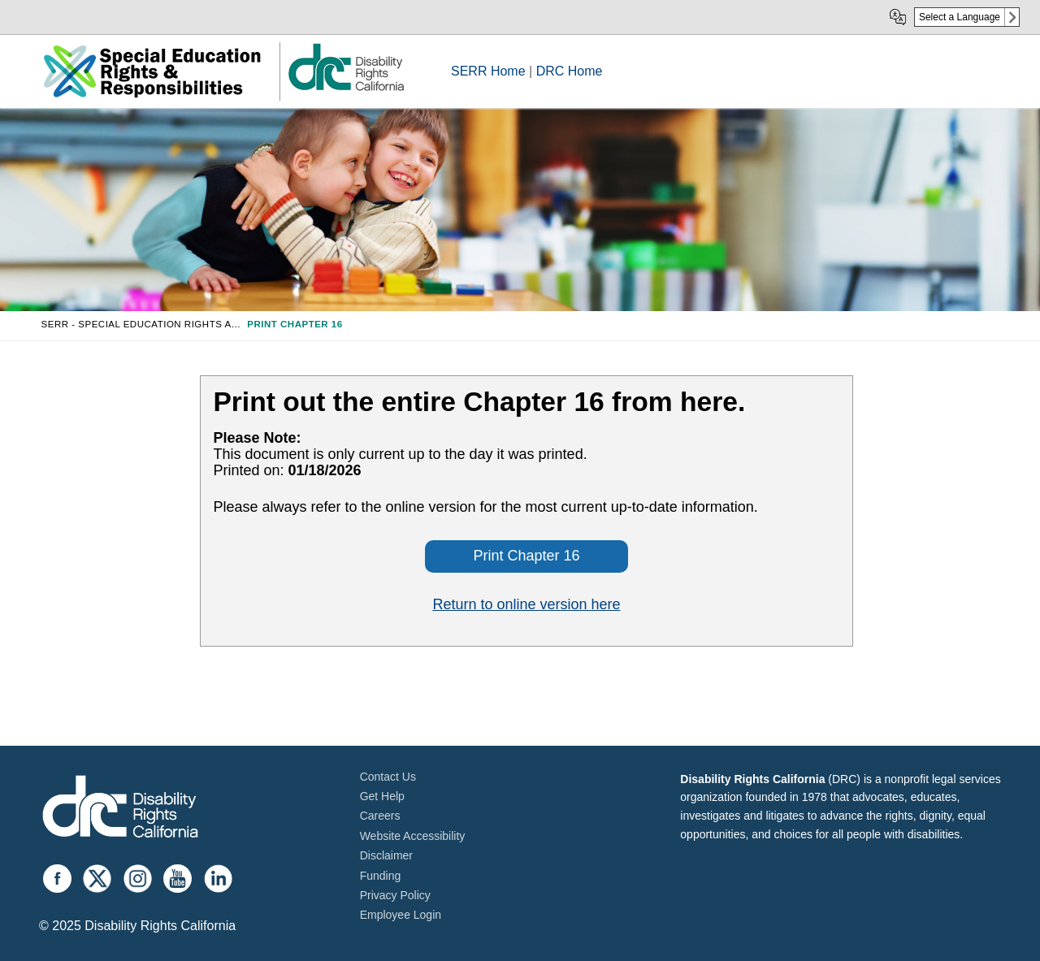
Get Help (382, 796)
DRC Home (569, 71)
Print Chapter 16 (526, 556)
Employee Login (400, 914)
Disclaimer (386, 855)
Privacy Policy (395, 895)
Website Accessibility (413, 835)
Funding (380, 875)
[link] (345, 90)
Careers (380, 815)
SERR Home (488, 71)
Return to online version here (526, 604)
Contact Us (388, 776)
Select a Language (959, 17)
